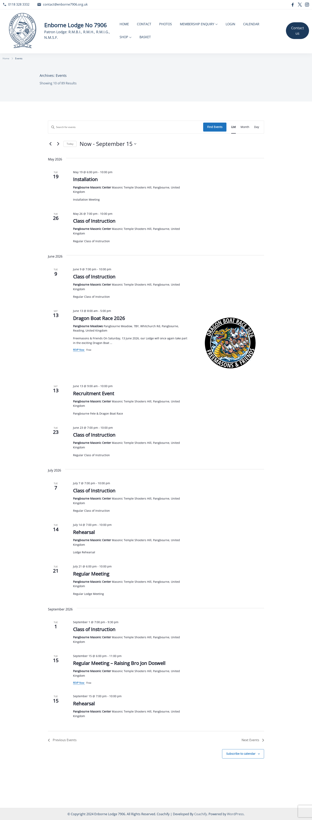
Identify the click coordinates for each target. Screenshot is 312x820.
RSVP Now (79, 349)
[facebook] (293, 5)
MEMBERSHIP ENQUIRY (197, 24)
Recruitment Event (93, 393)
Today (70, 143)
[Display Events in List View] (233, 127)
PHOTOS (165, 24)
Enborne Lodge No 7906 (75, 25)
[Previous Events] (50, 144)
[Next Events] (58, 144)
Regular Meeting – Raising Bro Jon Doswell (119, 663)
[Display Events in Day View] (256, 127)
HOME (124, 24)
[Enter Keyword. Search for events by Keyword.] (125, 127)
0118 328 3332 (18, 4)
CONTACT (144, 24)
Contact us (297, 30)
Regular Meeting (91, 573)
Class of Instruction (94, 221)
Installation (85, 179)
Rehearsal (84, 532)
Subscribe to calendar (240, 754)
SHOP (124, 37)
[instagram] (307, 5)
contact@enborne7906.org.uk (65, 4)
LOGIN (230, 24)
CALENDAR (251, 24)
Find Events (214, 127)
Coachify (200, 814)
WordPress (235, 814)
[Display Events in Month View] (245, 127)
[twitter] (300, 5)
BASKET (145, 37)
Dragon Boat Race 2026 (99, 318)
